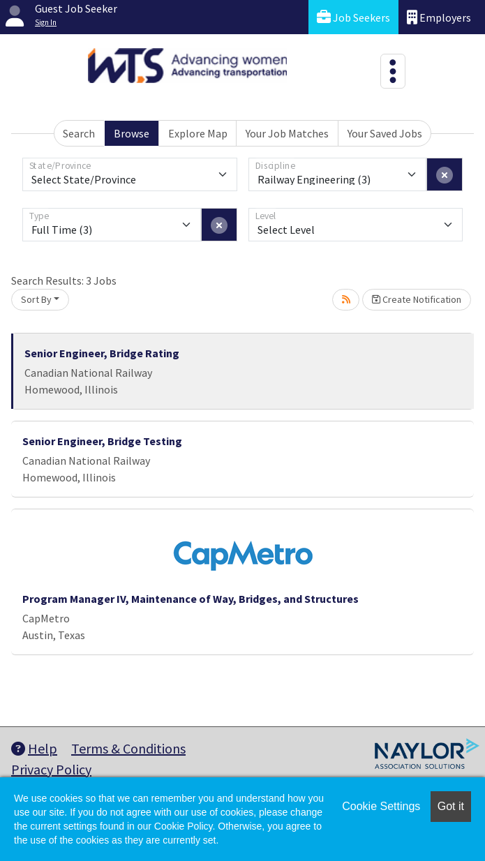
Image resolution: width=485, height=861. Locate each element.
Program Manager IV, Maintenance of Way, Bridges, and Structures (190, 599)
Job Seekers (353, 17)
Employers (439, 17)
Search (79, 133)
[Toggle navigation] (392, 71)
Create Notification (416, 299)
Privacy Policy (51, 769)
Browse (131, 133)
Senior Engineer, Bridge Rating (101, 353)
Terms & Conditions (128, 748)
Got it (451, 806)
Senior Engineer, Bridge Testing (102, 441)
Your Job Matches (287, 133)
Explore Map (197, 133)
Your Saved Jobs (385, 133)
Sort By (36, 299)
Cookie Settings (381, 806)
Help (34, 748)
